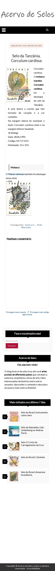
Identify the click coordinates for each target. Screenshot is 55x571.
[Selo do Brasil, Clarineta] (14, 461)
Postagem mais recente (16, 312)
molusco (30, 225)
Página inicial (27, 313)
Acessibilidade (33, 568)
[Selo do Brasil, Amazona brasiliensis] (14, 476)
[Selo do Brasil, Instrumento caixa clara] (14, 416)
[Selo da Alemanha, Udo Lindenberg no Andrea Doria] (14, 431)
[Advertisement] (27, 519)
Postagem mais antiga (39, 312)
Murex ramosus (16, 174)
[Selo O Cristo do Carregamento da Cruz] (14, 446)
